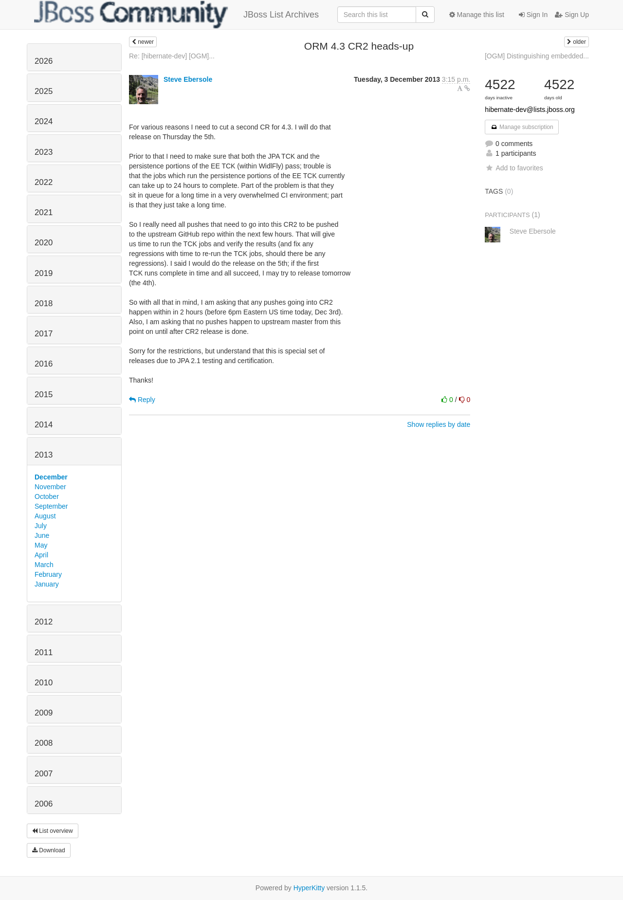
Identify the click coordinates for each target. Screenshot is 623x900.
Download (48, 850)
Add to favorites (514, 168)
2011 (44, 652)
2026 (44, 61)
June (42, 535)
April (41, 555)
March (44, 565)
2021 (44, 212)
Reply (142, 400)
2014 (44, 424)
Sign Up (572, 14)
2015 (44, 394)
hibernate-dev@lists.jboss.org (530, 109)
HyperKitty (309, 888)
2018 (44, 303)
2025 (44, 91)
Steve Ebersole (188, 79)
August (45, 516)
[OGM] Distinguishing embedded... (537, 56)
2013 (44, 454)
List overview (52, 830)
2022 (44, 182)
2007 (44, 773)
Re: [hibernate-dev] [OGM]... (172, 56)
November (50, 487)
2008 (44, 743)
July (41, 526)
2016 (44, 363)
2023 (44, 152)
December (51, 477)
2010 (44, 682)
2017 (44, 333)
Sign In (533, 14)
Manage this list (476, 14)
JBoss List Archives (176, 14)
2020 (44, 242)
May (41, 545)
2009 (44, 712)
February (48, 574)
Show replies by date (438, 424)
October (47, 496)
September (51, 506)
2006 (44, 803)
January (47, 584)
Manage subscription (521, 127)
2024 (44, 121)
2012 (44, 621)
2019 (44, 273)
